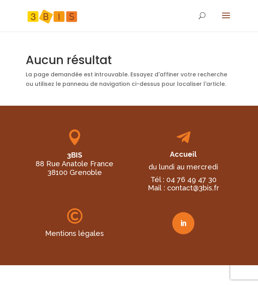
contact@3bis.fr (193, 188)
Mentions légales (74, 233)
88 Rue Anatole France (74, 164)
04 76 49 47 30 (191, 179)
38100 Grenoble (74, 172)
